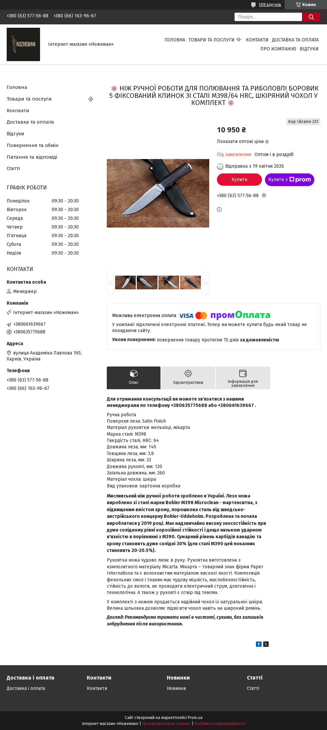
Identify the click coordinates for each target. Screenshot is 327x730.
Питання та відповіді (32, 157)
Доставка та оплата (295, 40)
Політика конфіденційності (220, 723)
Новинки (176, 688)
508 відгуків (270, 4)
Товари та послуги (212, 40)
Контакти (257, 40)
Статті (13, 168)
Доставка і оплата (26, 688)
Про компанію (278, 49)
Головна (175, 40)
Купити (239, 179)
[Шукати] (311, 17)
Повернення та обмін (33, 145)
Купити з (289, 180)
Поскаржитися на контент (166, 723)
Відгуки (309, 49)
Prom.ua (195, 717)
